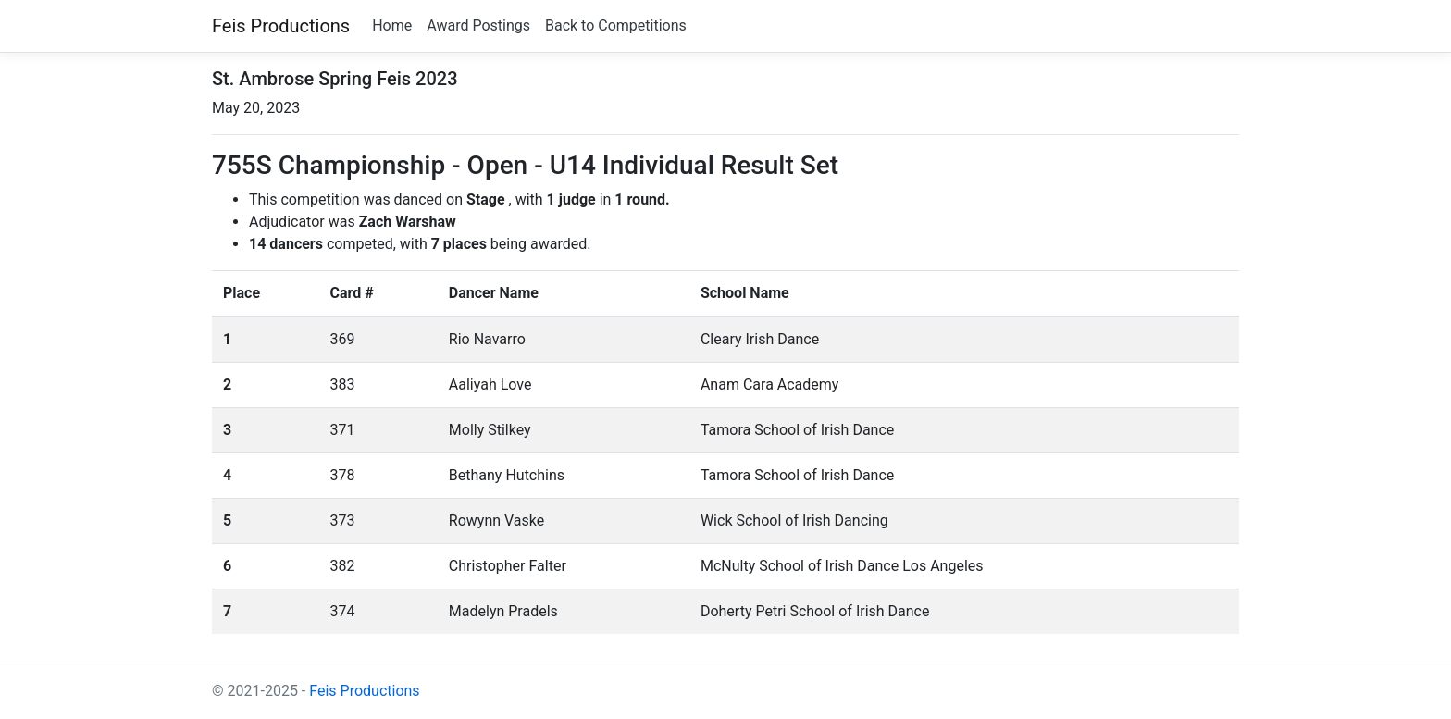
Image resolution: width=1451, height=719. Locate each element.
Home (392, 25)
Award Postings (478, 25)
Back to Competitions (616, 25)
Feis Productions (281, 26)
